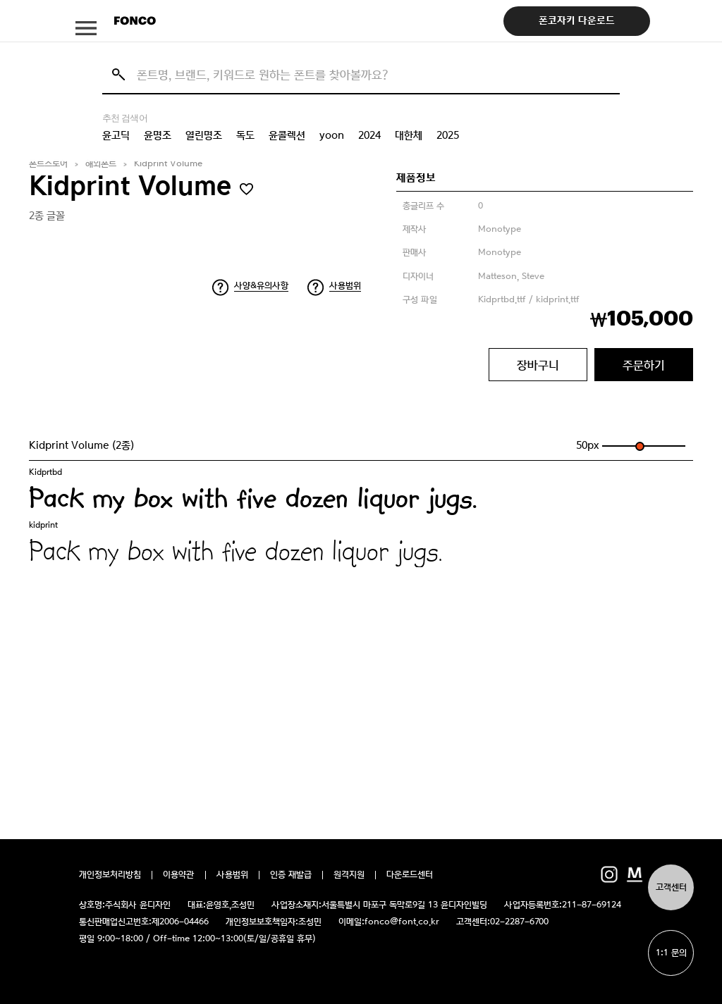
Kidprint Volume (168, 164)
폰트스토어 (48, 164)
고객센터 (671, 887)
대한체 (408, 135)
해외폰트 (100, 164)
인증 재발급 (291, 875)
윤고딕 (116, 135)
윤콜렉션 (287, 135)
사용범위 (345, 285)
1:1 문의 (671, 953)
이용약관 (179, 875)
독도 (245, 135)
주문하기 (644, 365)
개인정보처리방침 (110, 875)
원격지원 (349, 875)
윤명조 (157, 135)
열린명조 (203, 135)
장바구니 (538, 365)
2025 (447, 135)
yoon (331, 135)
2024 (369, 135)
